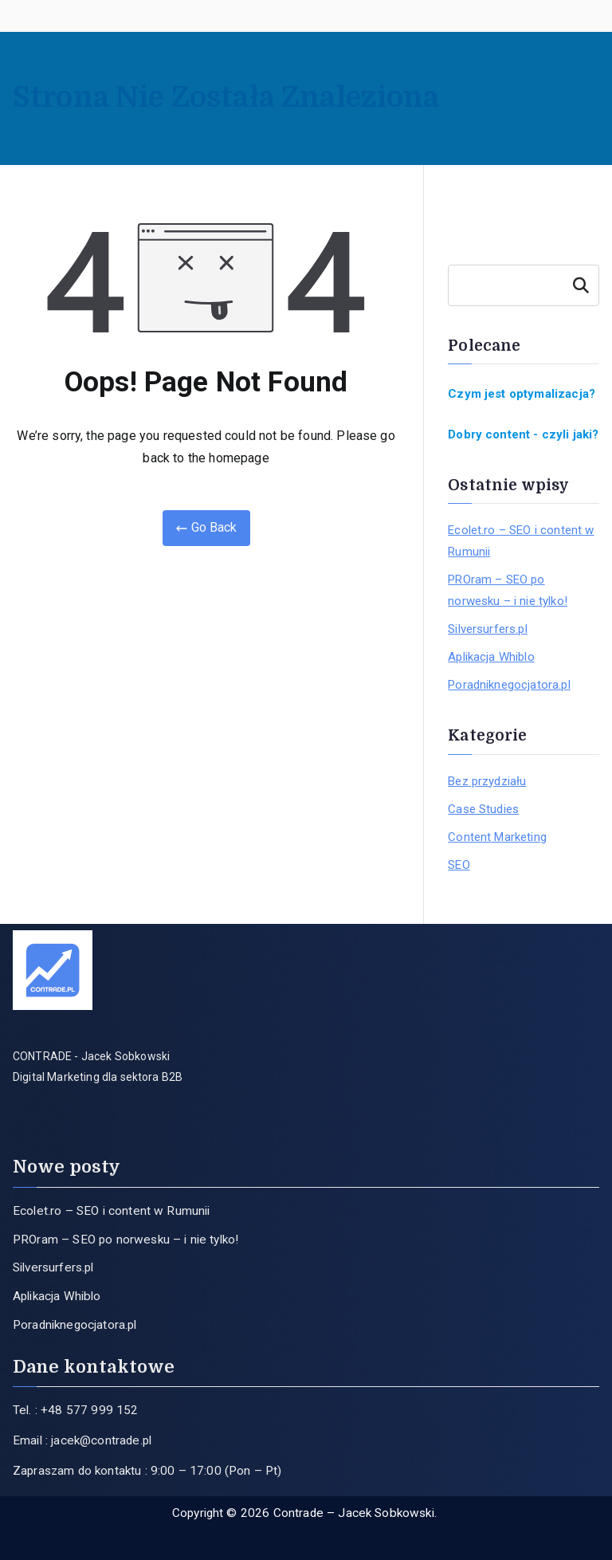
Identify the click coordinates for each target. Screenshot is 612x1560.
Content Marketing (497, 837)
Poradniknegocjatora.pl (509, 685)
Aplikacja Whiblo (491, 657)
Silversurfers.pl (488, 629)
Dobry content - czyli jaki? (523, 434)
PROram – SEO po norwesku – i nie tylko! (507, 590)
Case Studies (483, 809)
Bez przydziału (487, 781)
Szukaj (580, 285)
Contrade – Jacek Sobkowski (353, 1513)
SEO (458, 865)
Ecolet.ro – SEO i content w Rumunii (521, 541)
